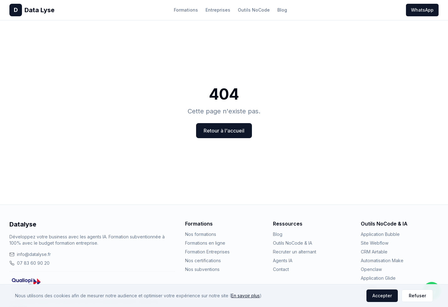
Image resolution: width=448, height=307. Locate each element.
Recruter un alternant (294, 251)
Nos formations (200, 234)
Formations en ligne (205, 243)
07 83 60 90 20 (29, 263)
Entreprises (217, 10)
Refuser (417, 295)
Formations (186, 10)
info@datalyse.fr (30, 254)
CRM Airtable (374, 251)
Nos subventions (202, 269)
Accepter (382, 295)
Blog (282, 10)
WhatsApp (422, 10)
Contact (281, 269)
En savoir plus (245, 295)
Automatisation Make (382, 260)
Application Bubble (380, 234)
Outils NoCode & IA (292, 243)
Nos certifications (203, 260)
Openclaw (371, 269)
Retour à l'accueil (224, 130)
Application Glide (378, 278)
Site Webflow (374, 243)
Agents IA (282, 260)
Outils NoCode (254, 10)
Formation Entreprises (207, 251)
